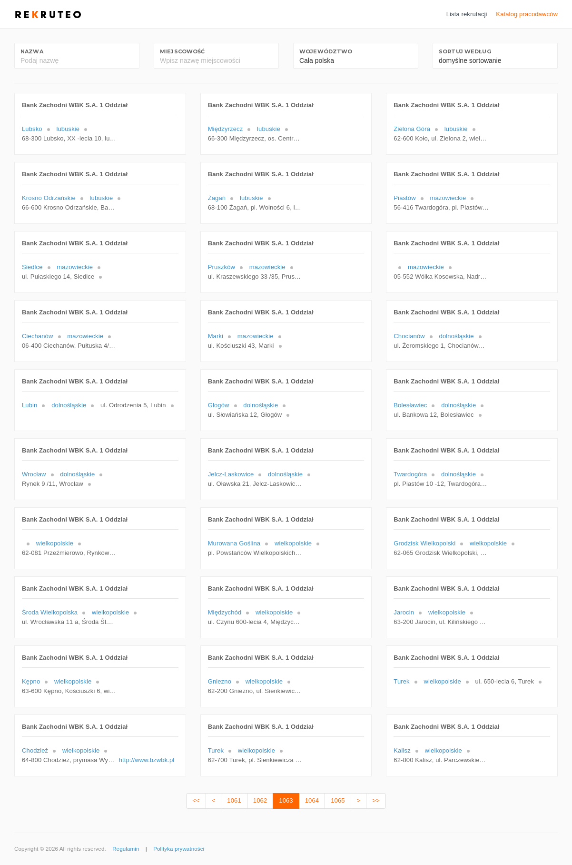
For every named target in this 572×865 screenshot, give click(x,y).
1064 (312, 800)
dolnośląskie (456, 336)
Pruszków (221, 267)
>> (375, 800)
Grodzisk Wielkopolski (424, 543)
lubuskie (67, 128)
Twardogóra (410, 474)
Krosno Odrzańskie (49, 197)
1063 (286, 800)
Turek (401, 681)
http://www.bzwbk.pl (147, 760)
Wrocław (34, 474)
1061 (234, 800)
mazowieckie (448, 197)
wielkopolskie (54, 543)
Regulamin (125, 849)
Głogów (218, 405)
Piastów (404, 197)
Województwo (325, 51)
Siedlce (32, 267)
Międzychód (225, 612)
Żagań (217, 197)
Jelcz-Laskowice (231, 474)
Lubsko (32, 128)
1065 (338, 800)
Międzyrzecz (225, 128)
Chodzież (35, 750)
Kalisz (402, 750)
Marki (215, 336)
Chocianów (409, 336)
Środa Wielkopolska (50, 612)
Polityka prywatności (178, 849)
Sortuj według (465, 51)
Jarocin (404, 612)
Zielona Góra (412, 128)
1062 (260, 800)
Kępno (31, 681)
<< (195, 800)
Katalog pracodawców (527, 14)
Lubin (29, 405)
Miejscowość (182, 51)
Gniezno (219, 681)
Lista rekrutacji (466, 14)
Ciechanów (37, 336)
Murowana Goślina (234, 543)
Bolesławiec (410, 405)
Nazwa (31, 51)
